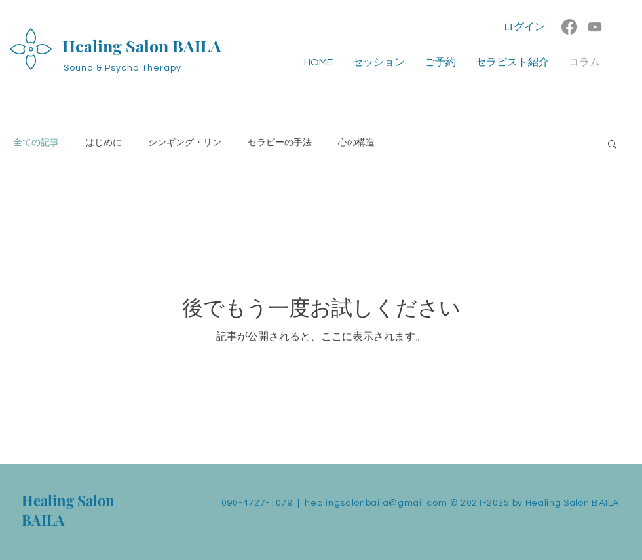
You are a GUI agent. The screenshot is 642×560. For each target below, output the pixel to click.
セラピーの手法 (280, 142)
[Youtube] (595, 27)
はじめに (103, 142)
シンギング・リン (184, 142)
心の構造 (356, 142)
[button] (612, 145)
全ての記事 (36, 142)
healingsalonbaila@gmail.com (376, 503)
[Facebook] (569, 27)
